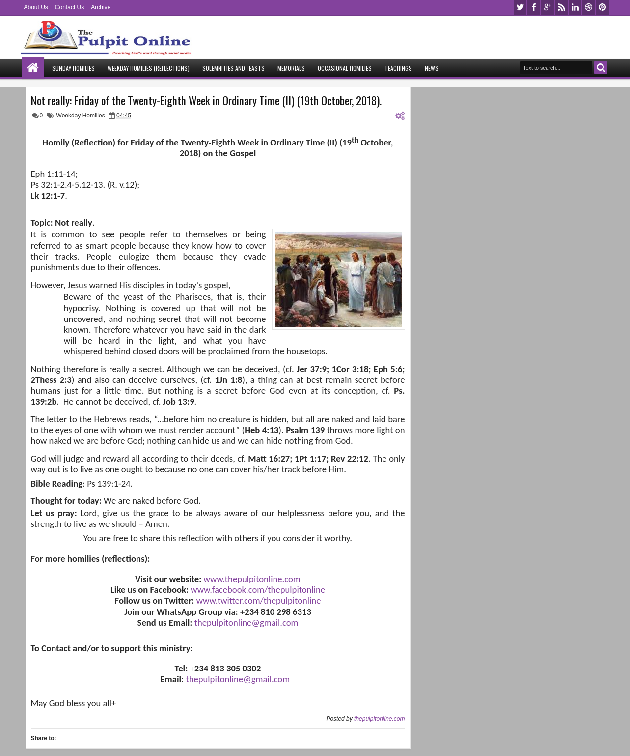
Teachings (398, 68)
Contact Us (69, 7)
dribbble (588, 7)
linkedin (575, 7)
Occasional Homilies (345, 68)
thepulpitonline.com (379, 718)
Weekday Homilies (80, 115)
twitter (520, 7)
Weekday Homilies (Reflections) (149, 68)
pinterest (602, 7)
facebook (533, 7)
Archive (100, 7)
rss (561, 7)
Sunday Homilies (73, 68)
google (547, 7)
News (431, 68)
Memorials (291, 68)
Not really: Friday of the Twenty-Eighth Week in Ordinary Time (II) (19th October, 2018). (206, 100)
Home (33, 68)
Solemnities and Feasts (233, 68)
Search (600, 67)
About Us (36, 7)
